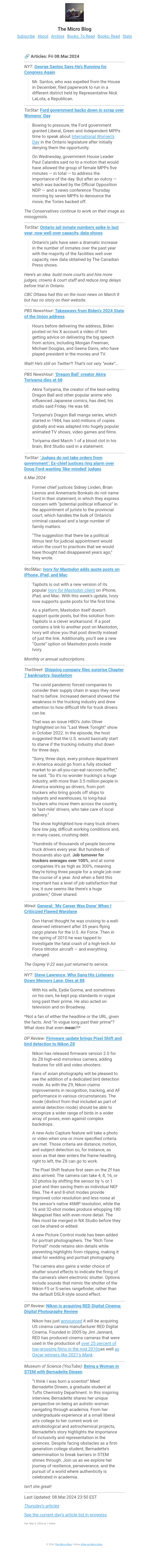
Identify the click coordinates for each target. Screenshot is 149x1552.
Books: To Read (81, 36)
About (43, 36)
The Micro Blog (63, 1544)
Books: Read (109, 36)
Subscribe (26, 36)
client (71, 590)
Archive (57, 36)
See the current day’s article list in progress (65, 1514)
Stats (127, 36)
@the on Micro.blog (91, 1544)
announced (71, 1320)
